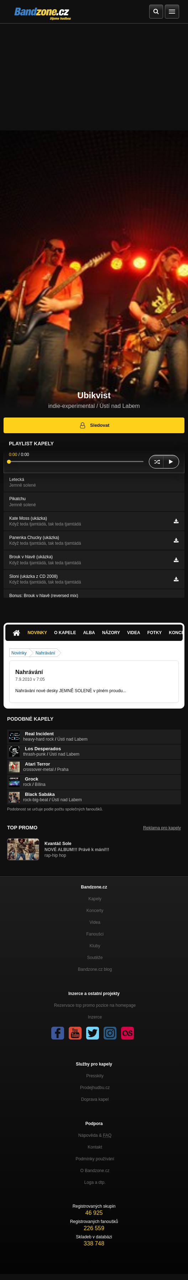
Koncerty (95, 910)
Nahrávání (45, 653)
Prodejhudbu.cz (95, 1087)
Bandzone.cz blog (95, 969)
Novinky (37, 632)
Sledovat (94, 425)
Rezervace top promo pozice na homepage (95, 1005)
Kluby (94, 945)
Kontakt (95, 1147)
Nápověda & (94, 1135)
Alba (89, 632)
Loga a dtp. (94, 1182)
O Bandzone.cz (94, 1170)
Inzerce (95, 1017)
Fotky (154, 632)
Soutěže (95, 957)
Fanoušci (95, 934)
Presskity (95, 1075)
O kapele (65, 632)
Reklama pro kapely (162, 827)
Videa (133, 632)
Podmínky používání (94, 1158)
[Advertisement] (94, 77)
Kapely (94, 898)
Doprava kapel (95, 1099)
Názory (111, 632)
